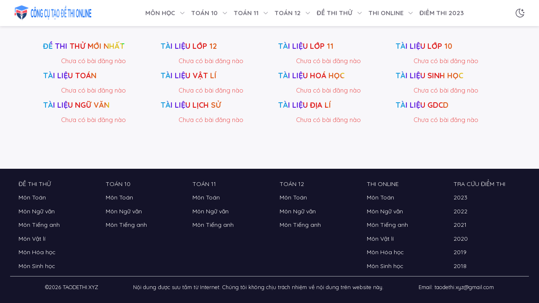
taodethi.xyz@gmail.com (464, 287)
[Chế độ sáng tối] (520, 13)
